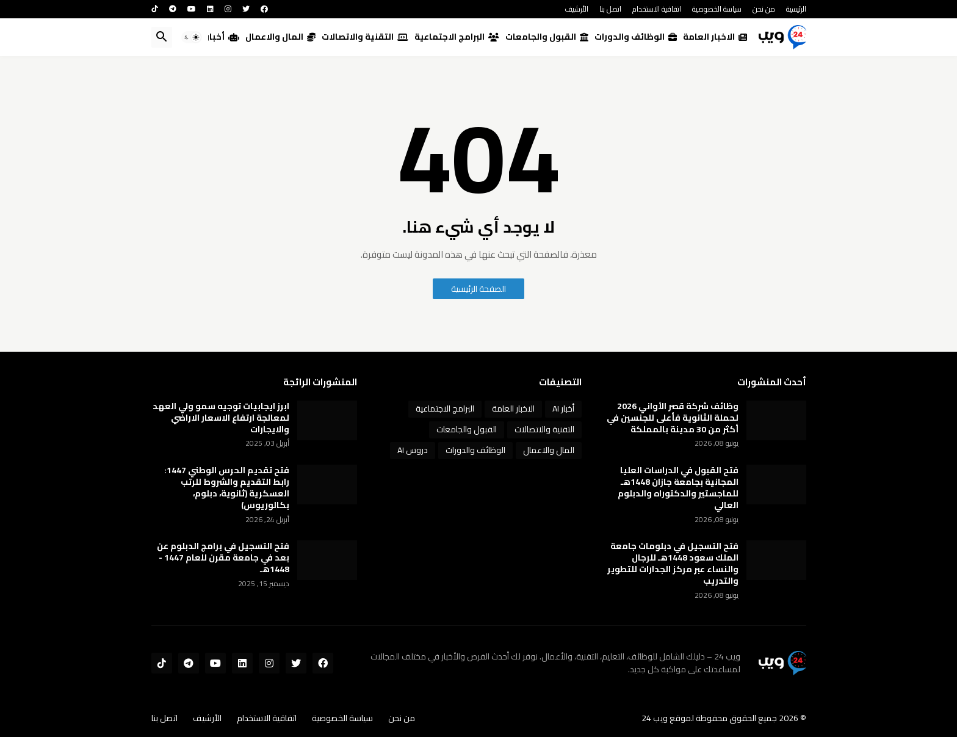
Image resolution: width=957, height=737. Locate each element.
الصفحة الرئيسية (478, 289)
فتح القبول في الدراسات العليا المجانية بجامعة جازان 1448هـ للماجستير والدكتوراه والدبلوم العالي (678, 488)
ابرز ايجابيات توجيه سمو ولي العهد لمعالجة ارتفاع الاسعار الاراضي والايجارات (221, 418)
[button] (191, 37)
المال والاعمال (280, 37)
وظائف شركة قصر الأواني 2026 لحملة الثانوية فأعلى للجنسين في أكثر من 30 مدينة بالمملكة (673, 418)
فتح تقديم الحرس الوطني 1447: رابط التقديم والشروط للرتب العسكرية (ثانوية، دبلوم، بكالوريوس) (226, 488)
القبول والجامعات (546, 37)
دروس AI (412, 450)
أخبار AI (218, 37)
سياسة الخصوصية (717, 9)
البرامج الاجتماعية (456, 37)
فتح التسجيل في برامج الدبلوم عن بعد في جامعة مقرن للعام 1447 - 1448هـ (223, 557)
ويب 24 (654, 718)
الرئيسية (796, 9)
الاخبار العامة (715, 37)
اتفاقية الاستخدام (656, 9)
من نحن (764, 9)
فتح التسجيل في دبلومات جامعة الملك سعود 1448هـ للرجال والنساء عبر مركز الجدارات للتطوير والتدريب (673, 563)
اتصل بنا (610, 9)
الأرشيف (576, 9)
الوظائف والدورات (635, 37)
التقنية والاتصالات (365, 37)
